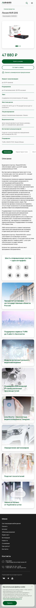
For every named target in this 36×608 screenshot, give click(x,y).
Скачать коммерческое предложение (17, 72)
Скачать (4, 526)
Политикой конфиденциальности (12, 599)
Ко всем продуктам (9, 9)
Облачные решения (8, 532)
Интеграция (6, 537)
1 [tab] (16, 46)
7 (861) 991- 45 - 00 (11, 567)
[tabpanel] (18, 32)
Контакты (5, 549)
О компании (6, 543)
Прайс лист (5, 535)
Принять (9, 603)
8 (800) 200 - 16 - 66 (11, 566)
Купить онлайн (18, 61)
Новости (5, 540)
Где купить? (6, 546)
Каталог (4, 529)
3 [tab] (20, 46)
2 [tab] (18, 46)
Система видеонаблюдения (11, 523)
